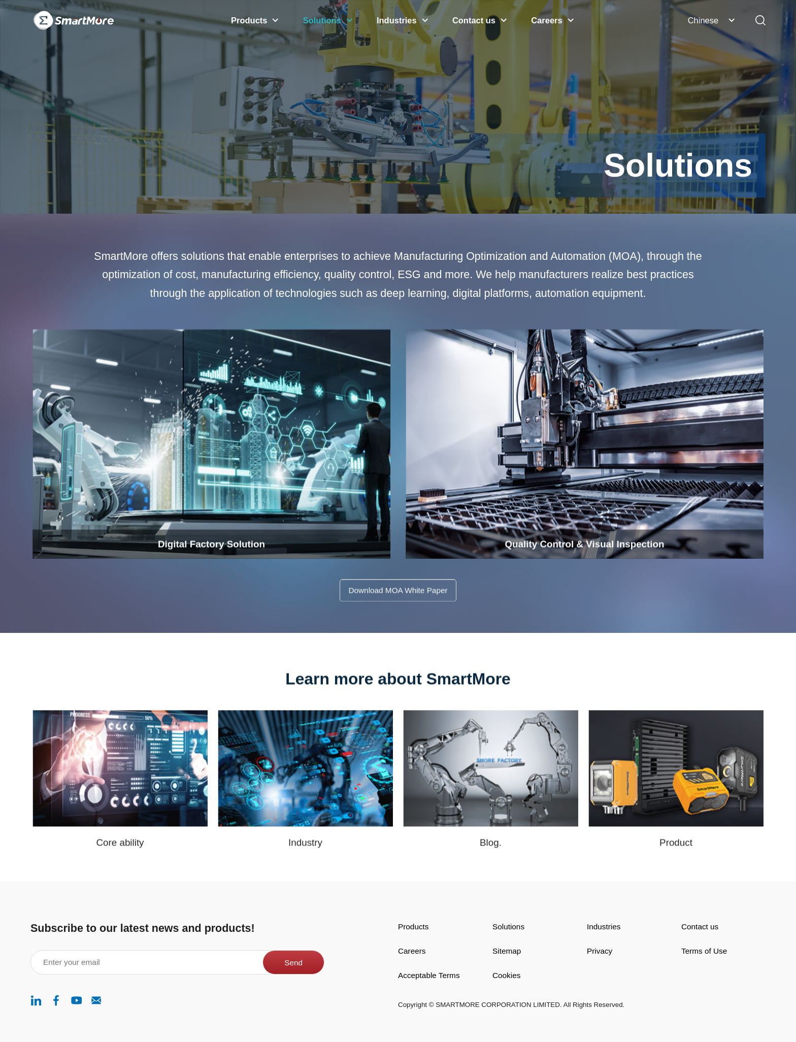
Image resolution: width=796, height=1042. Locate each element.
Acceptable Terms (429, 975)
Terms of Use (704, 951)
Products (413, 926)
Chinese (703, 20)
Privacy (599, 951)
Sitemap (506, 951)
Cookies (506, 975)
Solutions (508, 926)
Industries (603, 926)
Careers (412, 951)
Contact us (699, 926)
